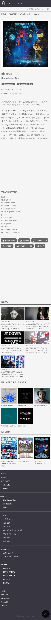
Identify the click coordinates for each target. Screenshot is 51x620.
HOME (3, 14)
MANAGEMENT (9, 576)
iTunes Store (40, 240)
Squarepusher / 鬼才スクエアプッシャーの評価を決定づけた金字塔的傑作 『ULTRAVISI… (36, 326)
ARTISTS (6, 485)
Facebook (5, 595)
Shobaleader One (25, 84)
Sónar (5, 508)
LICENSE (6, 579)
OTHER (4, 565)
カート (44, 9)
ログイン (37, 9)
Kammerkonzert (7, 405)
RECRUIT (6, 583)
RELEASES (13, 14)
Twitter (3, 591)
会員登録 (30, 9)
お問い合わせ (8, 553)
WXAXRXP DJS (24, 461)
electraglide (7, 504)
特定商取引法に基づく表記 (13, 530)
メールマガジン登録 (10, 557)
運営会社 (6, 538)
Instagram (5, 598)
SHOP (3, 515)
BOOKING (7, 568)
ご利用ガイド (8, 519)
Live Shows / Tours (10, 500)
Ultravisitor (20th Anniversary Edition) (14, 426)
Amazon (7, 246)
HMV (40, 246)
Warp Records (25, 14)
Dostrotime (22, 426)
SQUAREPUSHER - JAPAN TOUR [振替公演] (8, 463)
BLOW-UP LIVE (9, 572)
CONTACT (5, 549)
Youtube (4, 606)
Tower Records (24, 246)
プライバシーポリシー (11, 534)
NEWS (3, 477)
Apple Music (9, 240)
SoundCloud (5, 602)
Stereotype (22, 405)
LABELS (6, 488)
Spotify (24, 240)
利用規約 (6, 541)
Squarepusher (9, 84)
